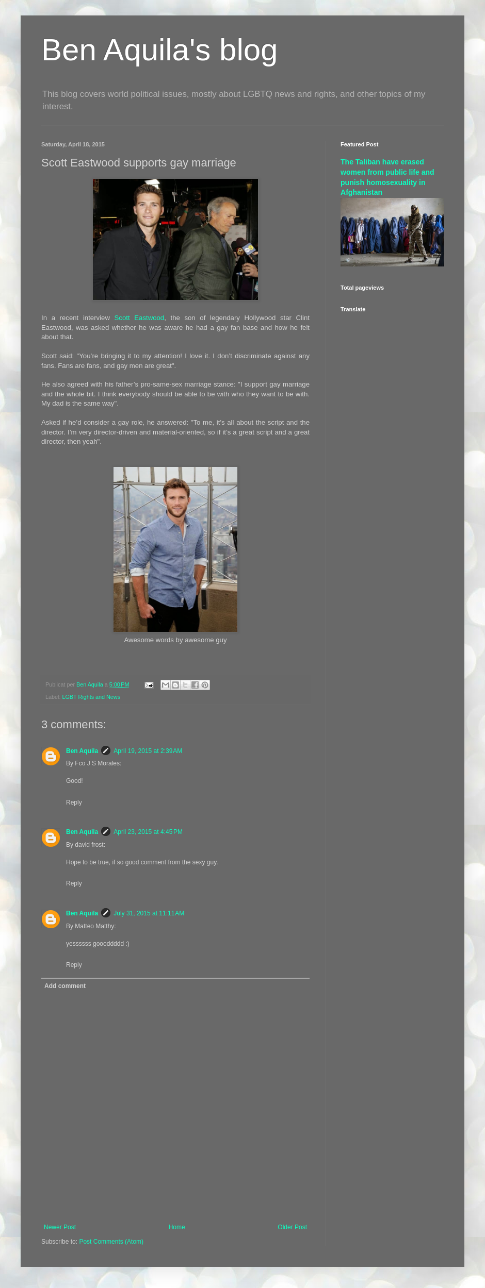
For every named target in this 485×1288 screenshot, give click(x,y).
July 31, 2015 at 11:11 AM (149, 913)
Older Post (292, 1227)
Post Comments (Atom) (111, 1241)
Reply (74, 802)
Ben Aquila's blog (159, 49)
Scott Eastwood (140, 318)
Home (177, 1227)
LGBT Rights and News (91, 697)
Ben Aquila (82, 751)
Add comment (65, 986)
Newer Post (60, 1227)
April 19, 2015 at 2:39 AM (148, 751)
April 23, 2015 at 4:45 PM (148, 831)
